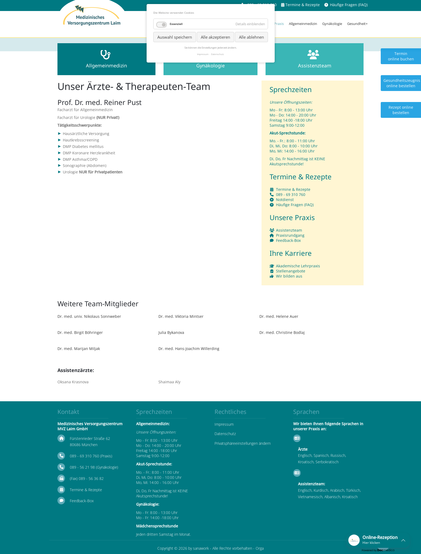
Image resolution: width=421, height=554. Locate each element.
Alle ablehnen (251, 37)
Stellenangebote (290, 271)
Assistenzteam (289, 230)
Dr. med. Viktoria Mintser (181, 316)
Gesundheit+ (357, 23)
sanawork (201, 548)
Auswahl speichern (174, 37)
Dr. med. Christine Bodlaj (282, 332)
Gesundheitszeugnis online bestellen (401, 83)
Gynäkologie (332, 23)
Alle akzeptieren (215, 37)
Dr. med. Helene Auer (278, 316)
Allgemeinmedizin (303, 23)
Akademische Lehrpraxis (298, 265)
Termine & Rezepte (302, 4)
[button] (378, 540)
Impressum (224, 424)
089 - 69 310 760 (290, 194)
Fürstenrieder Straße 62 (90, 438)
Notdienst (285, 199)
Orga (260, 548)
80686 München (83, 444)
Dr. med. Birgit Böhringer (80, 332)
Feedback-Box (288, 240)
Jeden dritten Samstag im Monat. (163, 534)
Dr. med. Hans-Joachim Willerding (188, 348)
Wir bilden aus (289, 276)
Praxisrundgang (290, 235)
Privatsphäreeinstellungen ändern (243, 443)
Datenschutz (225, 433)
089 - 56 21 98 (82, 467)
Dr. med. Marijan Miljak (78, 348)
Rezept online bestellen (401, 110)
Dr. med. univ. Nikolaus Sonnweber (89, 316)
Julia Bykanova (171, 332)
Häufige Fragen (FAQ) (349, 4)
